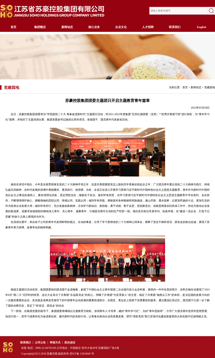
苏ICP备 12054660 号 (82, 353)
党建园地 (209, 87)
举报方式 (55, 342)
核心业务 (94, 27)
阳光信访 (69, 342)
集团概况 (40, 27)
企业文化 (121, 27)
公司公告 (40, 342)
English (201, 27)
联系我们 (174, 27)
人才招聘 (148, 27)
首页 (13, 27)
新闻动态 (67, 27)
